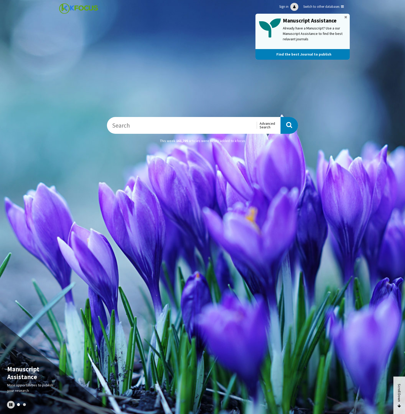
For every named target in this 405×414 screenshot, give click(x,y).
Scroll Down (399, 393)
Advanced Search (267, 125)
